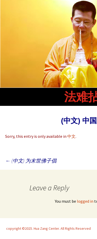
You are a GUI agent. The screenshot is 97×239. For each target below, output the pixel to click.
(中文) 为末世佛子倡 (30, 160)
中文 (71, 136)
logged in (85, 201)
